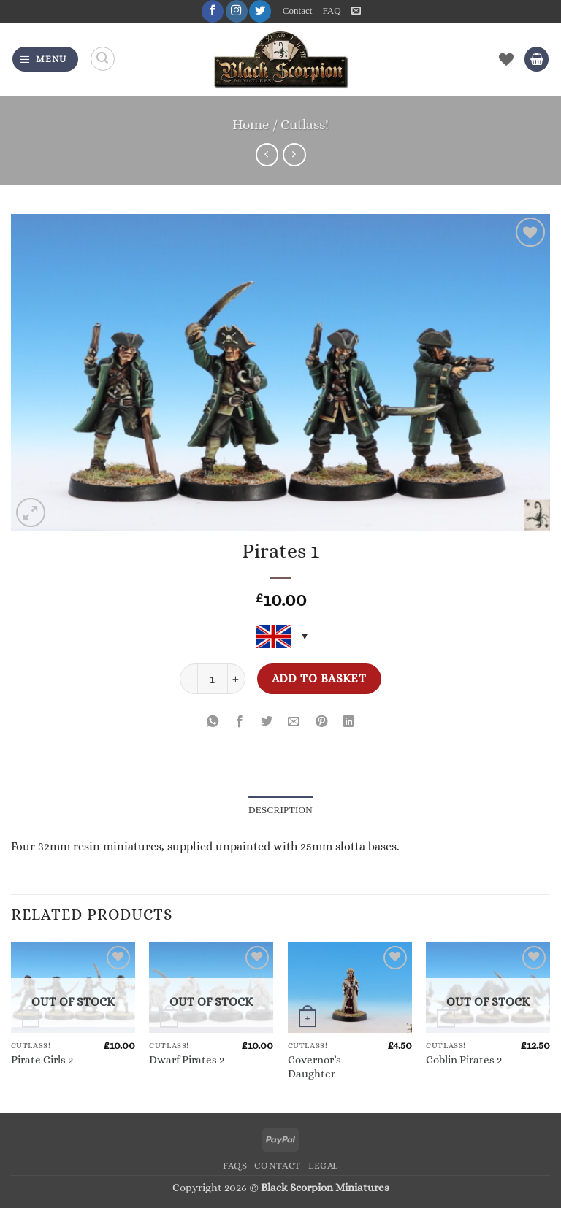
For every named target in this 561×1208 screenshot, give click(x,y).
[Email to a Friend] (294, 721)
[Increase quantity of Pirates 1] (236, 679)
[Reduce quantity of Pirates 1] (188, 679)
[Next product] (267, 154)
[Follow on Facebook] (212, 11)
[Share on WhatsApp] (212, 721)
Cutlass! (304, 124)
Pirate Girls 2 (42, 1060)
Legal (323, 1166)
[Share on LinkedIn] (348, 721)
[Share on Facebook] (239, 721)
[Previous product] (294, 154)
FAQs (235, 1166)
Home (251, 124)
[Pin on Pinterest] (321, 721)
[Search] (103, 59)
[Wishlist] (506, 59)
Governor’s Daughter (314, 1067)
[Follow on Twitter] (260, 11)
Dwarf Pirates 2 (186, 1060)
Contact (298, 11)
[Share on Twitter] (266, 721)
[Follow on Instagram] (236, 11)
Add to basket (319, 678)
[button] (356, 10)
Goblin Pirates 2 (464, 1060)
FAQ (331, 11)
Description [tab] (280, 810)
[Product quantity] (212, 679)
